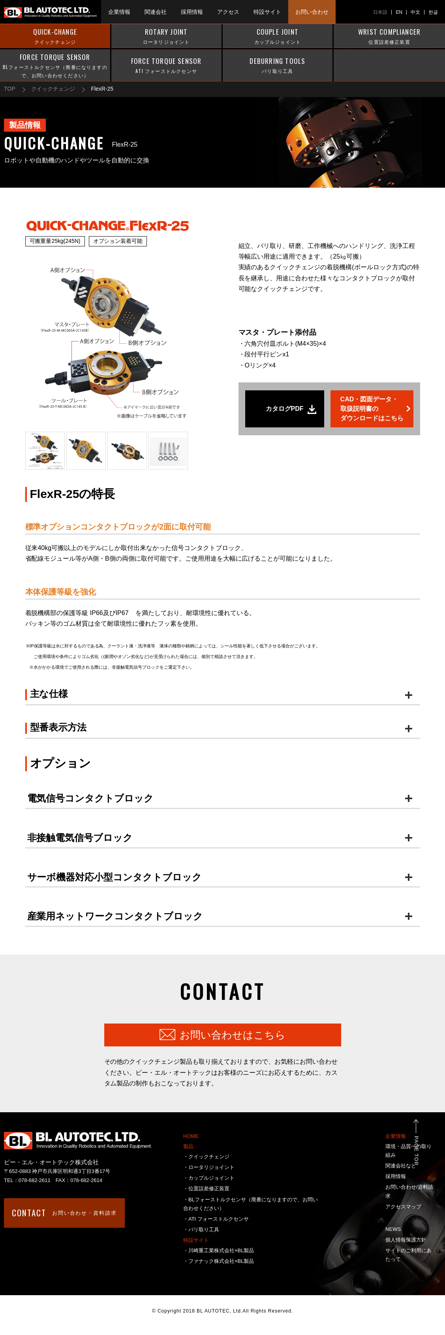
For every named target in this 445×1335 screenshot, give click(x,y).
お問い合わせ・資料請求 (64, 1212)
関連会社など (400, 1166)
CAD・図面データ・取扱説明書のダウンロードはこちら (372, 408)
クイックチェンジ (53, 89)
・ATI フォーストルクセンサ (216, 1219)
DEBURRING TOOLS (278, 65)
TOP (9, 89)
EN (399, 12)
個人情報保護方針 (405, 1240)
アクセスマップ (403, 1207)
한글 (433, 12)
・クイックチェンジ (206, 1157)
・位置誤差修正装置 (206, 1188)
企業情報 (395, 1136)
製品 (188, 1146)
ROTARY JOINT (166, 36)
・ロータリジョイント (209, 1167)
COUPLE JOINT (278, 36)
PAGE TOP (425, 1150)
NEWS (393, 1229)
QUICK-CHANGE (55, 36)
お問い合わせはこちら (232, 1035)
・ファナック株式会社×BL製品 (218, 1261)
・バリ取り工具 (201, 1229)
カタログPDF (285, 408)
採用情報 (395, 1176)
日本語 (380, 12)
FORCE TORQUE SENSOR (55, 65)
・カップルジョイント (209, 1178)
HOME (191, 1136)
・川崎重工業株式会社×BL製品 (218, 1250)
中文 (415, 12)
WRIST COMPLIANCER (389, 36)
